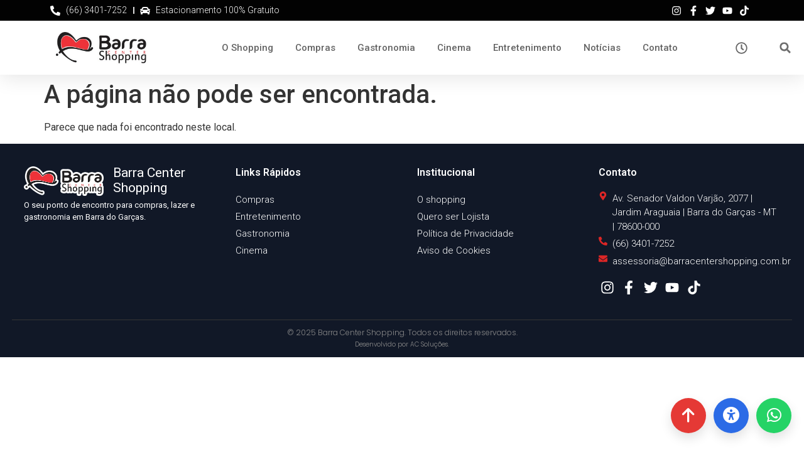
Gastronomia (386, 47)
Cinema (454, 47)
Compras (315, 47)
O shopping (441, 199)
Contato (660, 47)
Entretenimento (527, 47)
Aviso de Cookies (454, 250)
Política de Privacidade (465, 233)
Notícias (602, 47)
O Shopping (247, 47)
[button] (785, 48)
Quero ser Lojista (453, 216)
